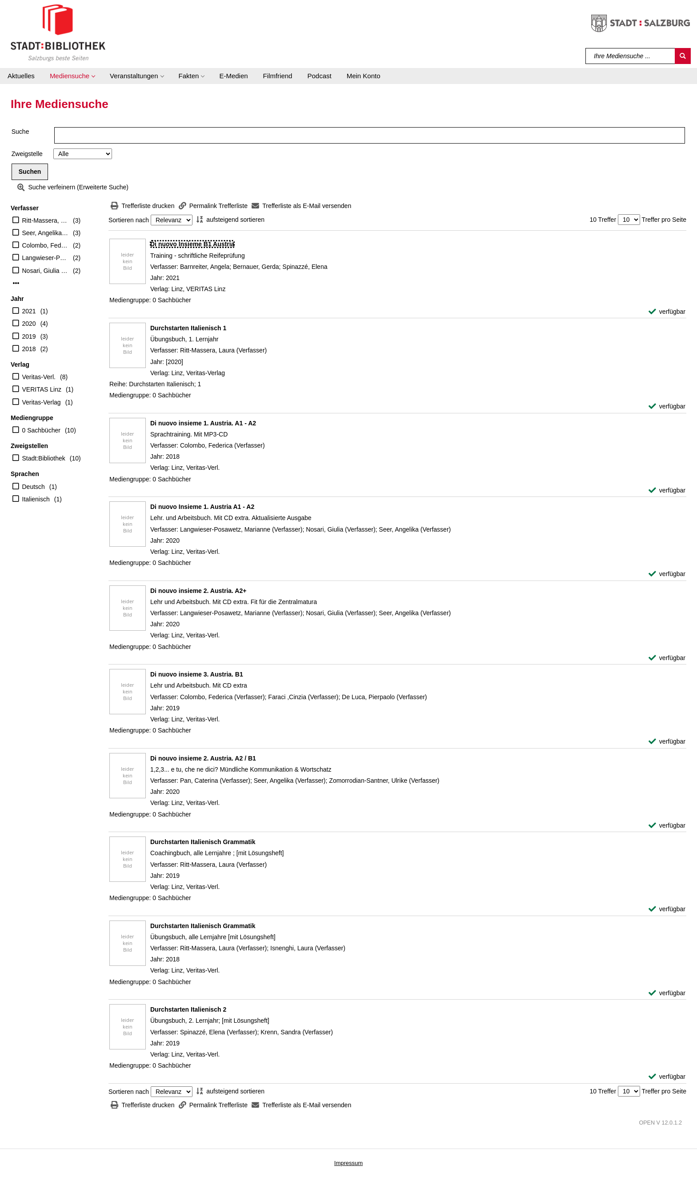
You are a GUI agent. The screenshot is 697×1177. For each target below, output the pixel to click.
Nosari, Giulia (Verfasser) (45, 270)
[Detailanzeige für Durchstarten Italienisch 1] (188, 328)
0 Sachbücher (41, 430)
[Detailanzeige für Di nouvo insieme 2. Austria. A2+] (198, 590)
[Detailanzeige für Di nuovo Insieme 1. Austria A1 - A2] (202, 506)
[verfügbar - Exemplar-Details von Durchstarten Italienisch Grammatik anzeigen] (667, 909)
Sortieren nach (128, 220)
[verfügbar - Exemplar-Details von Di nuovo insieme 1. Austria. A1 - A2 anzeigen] (667, 490)
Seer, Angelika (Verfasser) (45, 232)
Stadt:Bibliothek (43, 458)
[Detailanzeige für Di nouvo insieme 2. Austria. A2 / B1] (203, 758)
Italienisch (36, 499)
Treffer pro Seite (664, 219)
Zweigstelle (27, 153)
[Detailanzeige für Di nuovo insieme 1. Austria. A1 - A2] (203, 423)
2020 (29, 323)
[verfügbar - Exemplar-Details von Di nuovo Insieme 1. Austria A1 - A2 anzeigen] (667, 574)
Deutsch (33, 486)
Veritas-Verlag (41, 402)
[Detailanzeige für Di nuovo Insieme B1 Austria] (192, 244)
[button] (72, 76)
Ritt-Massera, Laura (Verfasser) (45, 220)
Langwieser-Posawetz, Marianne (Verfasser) (45, 257)
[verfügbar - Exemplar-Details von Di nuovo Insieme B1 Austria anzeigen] (667, 311)
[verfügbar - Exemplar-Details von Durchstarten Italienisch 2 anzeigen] (667, 1076)
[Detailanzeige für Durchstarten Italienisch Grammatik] (203, 841)
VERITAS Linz (41, 389)
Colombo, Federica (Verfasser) (45, 245)
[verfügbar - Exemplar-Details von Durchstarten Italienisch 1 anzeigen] (667, 406)
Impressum (348, 1163)
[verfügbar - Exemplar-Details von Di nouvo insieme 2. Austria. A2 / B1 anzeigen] (667, 825)
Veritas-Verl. (39, 376)
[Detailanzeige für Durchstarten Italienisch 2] (188, 1009)
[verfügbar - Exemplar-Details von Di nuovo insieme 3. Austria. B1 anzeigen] (667, 741)
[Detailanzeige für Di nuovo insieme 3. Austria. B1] (196, 674)
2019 (29, 336)
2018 (29, 348)
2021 (29, 311)
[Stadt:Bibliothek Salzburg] (58, 32)
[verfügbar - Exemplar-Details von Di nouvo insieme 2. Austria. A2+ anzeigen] (667, 658)
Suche (20, 131)
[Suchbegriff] (630, 56)
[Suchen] (683, 56)
